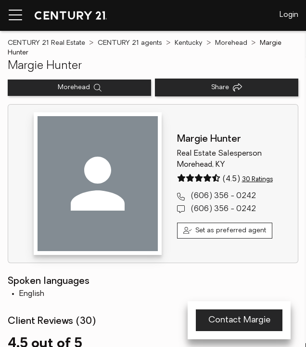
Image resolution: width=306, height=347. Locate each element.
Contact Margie (239, 320)
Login (289, 15)
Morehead (231, 43)
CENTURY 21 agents (130, 43)
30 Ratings (257, 179)
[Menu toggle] (15, 15)
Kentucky (189, 43)
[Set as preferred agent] (225, 231)
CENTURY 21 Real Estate (46, 43)
